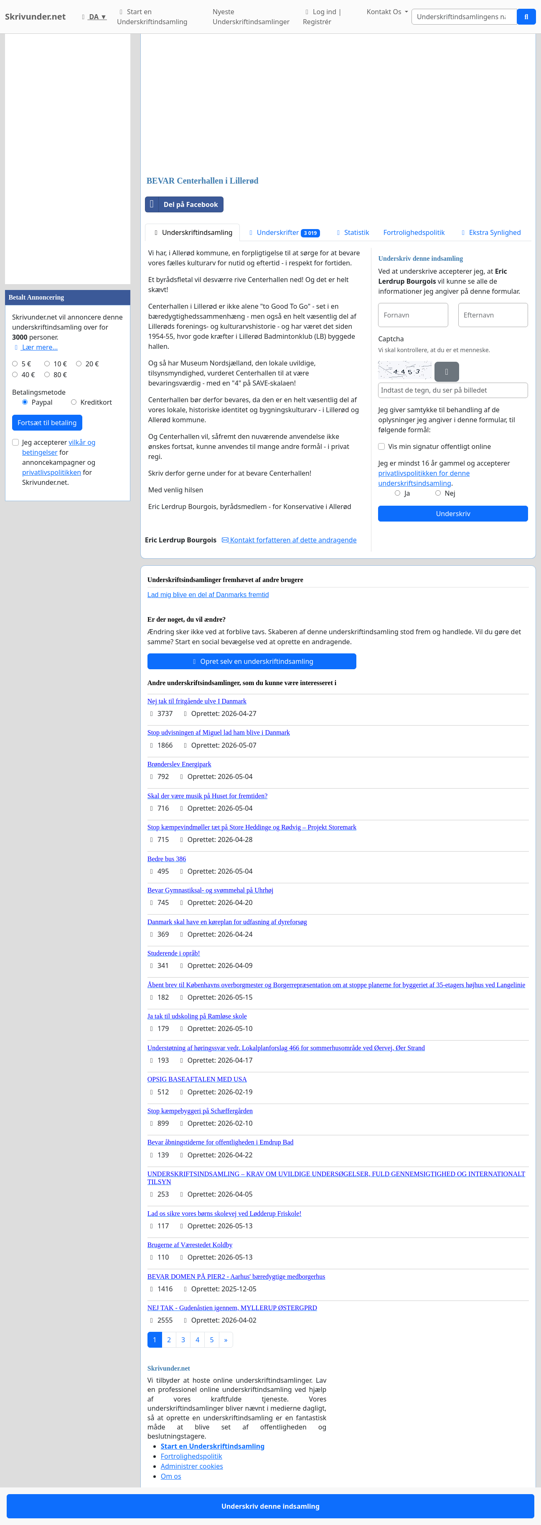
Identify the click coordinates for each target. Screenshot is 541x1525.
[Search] (464, 17)
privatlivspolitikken (51, 472)
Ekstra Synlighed (490, 232)
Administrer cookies (192, 1466)
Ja (407, 493)
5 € (26, 363)
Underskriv (453, 513)
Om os (171, 1476)
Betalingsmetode (39, 392)
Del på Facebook (181, 204)
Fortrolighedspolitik (414, 232)
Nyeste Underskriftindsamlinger (251, 16)
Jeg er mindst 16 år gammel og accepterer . (444, 473)
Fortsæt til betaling (47, 422)
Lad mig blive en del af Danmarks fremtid (208, 594)
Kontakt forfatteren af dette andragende (289, 539)
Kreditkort (96, 402)
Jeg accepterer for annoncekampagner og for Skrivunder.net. (59, 462)
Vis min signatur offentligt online (439, 446)
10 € (60, 363)
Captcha (391, 338)
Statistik (351, 232)
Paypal (42, 402)
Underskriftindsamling (192, 232)
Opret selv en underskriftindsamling (251, 661)
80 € (60, 374)
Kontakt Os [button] (385, 11)
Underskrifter (283, 232)
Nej (450, 493)
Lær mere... (35, 347)
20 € (92, 363)
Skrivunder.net (35, 16)
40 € (28, 374)
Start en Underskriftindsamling (152, 16)
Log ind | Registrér (322, 16)
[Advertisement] (338, 105)
